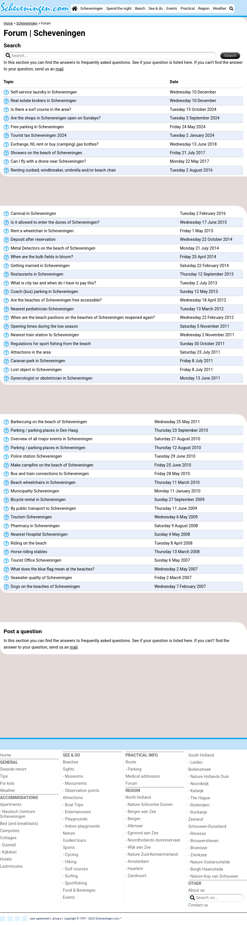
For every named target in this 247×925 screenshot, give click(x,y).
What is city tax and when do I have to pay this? (50, 283)
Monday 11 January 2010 (177, 491)
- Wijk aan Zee (138, 847)
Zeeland (195, 819)
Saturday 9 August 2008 (176, 525)
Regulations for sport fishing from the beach (47, 344)
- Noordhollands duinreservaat (152, 840)
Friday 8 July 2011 (196, 360)
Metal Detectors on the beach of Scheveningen (49, 248)
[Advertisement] (123, 191)
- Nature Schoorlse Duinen (149, 804)
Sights (68, 769)
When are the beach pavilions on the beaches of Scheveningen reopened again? (79, 317)
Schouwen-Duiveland (207, 826)
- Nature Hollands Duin (208, 776)
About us (196, 890)
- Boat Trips (73, 804)
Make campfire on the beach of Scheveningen (49, 465)
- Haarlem (134, 868)
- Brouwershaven (203, 840)
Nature (69, 833)
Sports (69, 847)
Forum (131, 783)
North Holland (138, 797)
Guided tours (74, 840)
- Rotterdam (199, 805)
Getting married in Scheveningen (37, 265)
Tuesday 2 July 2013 (198, 283)
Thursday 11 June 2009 (175, 508)
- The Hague (199, 798)
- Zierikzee (197, 855)
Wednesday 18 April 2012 (203, 300)
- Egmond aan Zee (141, 833)
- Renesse (197, 833)
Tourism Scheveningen (28, 517)
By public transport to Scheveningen (40, 508)
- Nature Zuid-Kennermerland (151, 854)
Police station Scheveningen (33, 456)
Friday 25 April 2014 (198, 256)
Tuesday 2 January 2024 (192, 135)
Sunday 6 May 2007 (172, 560)
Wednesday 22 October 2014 (206, 239)
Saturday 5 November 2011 (204, 326)
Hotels (6, 859)
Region (203, 8)
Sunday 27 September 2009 (179, 499)
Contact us (198, 905)
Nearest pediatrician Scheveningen (39, 309)
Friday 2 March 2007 (173, 577)
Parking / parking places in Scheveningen (44, 448)
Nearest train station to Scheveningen (41, 335)
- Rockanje (197, 812)
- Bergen (133, 818)
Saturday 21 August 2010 (177, 439)
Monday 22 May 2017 (189, 161)
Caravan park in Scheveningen (34, 361)
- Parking (133, 769)
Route (130, 762)
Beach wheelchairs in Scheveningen (40, 482)
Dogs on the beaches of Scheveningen (42, 586)
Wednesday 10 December (193, 92)
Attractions (73, 797)
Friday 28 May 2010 (172, 473)
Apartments (11, 804)
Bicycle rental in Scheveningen (35, 499)
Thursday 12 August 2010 (177, 447)
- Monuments (75, 783)
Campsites (10, 830)
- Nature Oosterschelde (209, 862)
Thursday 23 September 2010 (181, 430)
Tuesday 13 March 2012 (201, 309)
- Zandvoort (135, 875)
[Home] (75, 8)
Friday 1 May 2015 (196, 231)
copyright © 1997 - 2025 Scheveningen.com (92, 918)
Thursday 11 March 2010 (176, 482)
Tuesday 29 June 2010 (174, 456)
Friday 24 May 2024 (187, 127)
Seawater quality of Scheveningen (38, 577)
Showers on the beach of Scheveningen (43, 153)
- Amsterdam (137, 861)
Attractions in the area (27, 352)
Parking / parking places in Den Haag (41, 430)
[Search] (231, 8)
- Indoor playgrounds (81, 826)
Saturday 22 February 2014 (204, 265)
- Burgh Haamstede (205, 869)
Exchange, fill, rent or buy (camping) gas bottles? (51, 144)
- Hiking (70, 861)
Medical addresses (142, 776)
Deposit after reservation (29, 239)
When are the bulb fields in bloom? (38, 257)
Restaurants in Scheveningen (33, 274)
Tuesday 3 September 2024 (195, 118)
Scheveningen (91, 8)
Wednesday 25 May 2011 (177, 421)
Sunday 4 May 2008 (172, 534)
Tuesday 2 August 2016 (191, 170)
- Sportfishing (75, 883)
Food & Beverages (79, 890)
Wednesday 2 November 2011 (207, 335)
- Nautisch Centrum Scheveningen (17, 814)
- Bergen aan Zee (140, 811)
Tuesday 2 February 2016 (203, 213)
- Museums (73, 776)
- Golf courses (75, 869)
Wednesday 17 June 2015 (203, 222)
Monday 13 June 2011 (200, 378)
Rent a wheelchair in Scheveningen (39, 231)
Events (171, 8)
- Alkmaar (134, 826)
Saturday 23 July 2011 (200, 352)
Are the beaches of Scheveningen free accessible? (53, 300)
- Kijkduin (8, 852)
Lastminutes (11, 866)
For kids (7, 783)
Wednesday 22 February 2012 (207, 317)
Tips (4, 776)
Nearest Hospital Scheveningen (36, 534)
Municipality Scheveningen (31, 491)
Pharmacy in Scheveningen (32, 526)
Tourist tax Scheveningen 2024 (35, 135)
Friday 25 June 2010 (172, 465)
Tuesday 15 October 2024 (193, 109)
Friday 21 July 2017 (187, 152)
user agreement (40, 918)
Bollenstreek (199, 769)
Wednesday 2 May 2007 (175, 569)
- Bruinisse (197, 847)
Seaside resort (13, 769)
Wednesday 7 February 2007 (180, 586)
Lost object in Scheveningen (33, 369)
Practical (188, 8)
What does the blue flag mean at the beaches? (49, 569)
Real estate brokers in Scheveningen (40, 100)
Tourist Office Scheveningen (32, 560)
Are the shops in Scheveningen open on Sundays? (52, 118)
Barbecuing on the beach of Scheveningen (45, 422)
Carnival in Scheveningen (30, 213)
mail (59, 69)
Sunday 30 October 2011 (202, 343)
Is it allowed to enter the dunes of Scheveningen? (51, 222)
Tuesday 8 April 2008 (173, 543)
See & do (156, 8)
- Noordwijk (198, 783)
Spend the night (119, 8)
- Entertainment (77, 812)
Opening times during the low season (41, 326)
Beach (140, 8)
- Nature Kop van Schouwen (213, 876)
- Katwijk (196, 791)
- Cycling (70, 854)
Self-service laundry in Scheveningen (40, 92)
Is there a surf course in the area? (37, 109)
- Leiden (195, 762)
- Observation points (81, 790)
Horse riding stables (25, 552)
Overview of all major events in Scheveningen (48, 439)
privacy (56, 918)
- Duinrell (8, 845)
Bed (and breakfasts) (19, 823)
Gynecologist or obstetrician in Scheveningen (48, 378)
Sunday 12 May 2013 (199, 291)
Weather (219, 8)
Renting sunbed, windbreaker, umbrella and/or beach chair (60, 170)
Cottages (8, 838)
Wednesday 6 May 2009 (175, 517)
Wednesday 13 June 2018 (193, 144)
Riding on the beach (25, 543)
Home (5, 755)
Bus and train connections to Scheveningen (46, 473)
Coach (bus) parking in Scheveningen (41, 291)
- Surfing (70, 876)
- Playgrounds (75, 819)
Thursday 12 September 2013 (206, 274)
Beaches (71, 762)
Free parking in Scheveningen (34, 127)
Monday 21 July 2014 (199, 248)
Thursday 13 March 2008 (176, 551)
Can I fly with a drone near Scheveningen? (45, 161)
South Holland (201, 755)
